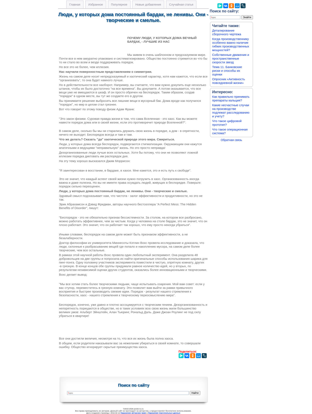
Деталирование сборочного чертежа (226, 32)
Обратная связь (231, 140)
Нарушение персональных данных (164, 413)
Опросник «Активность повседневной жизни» (228, 81)
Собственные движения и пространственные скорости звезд (230, 58)
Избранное (95, 4)
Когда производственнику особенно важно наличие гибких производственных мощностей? (230, 44)
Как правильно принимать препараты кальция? (231, 98)
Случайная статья (181, 4)
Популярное (119, 4)
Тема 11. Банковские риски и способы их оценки (227, 70)
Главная (74, 4)
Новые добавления (148, 4)
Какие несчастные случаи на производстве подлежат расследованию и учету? (231, 110)
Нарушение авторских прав (133, 413)
